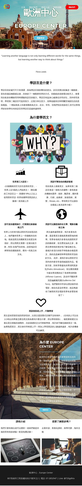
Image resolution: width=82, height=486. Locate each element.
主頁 (23, 9)
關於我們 (33, 9)
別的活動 (57, 9)
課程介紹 (45, 9)
